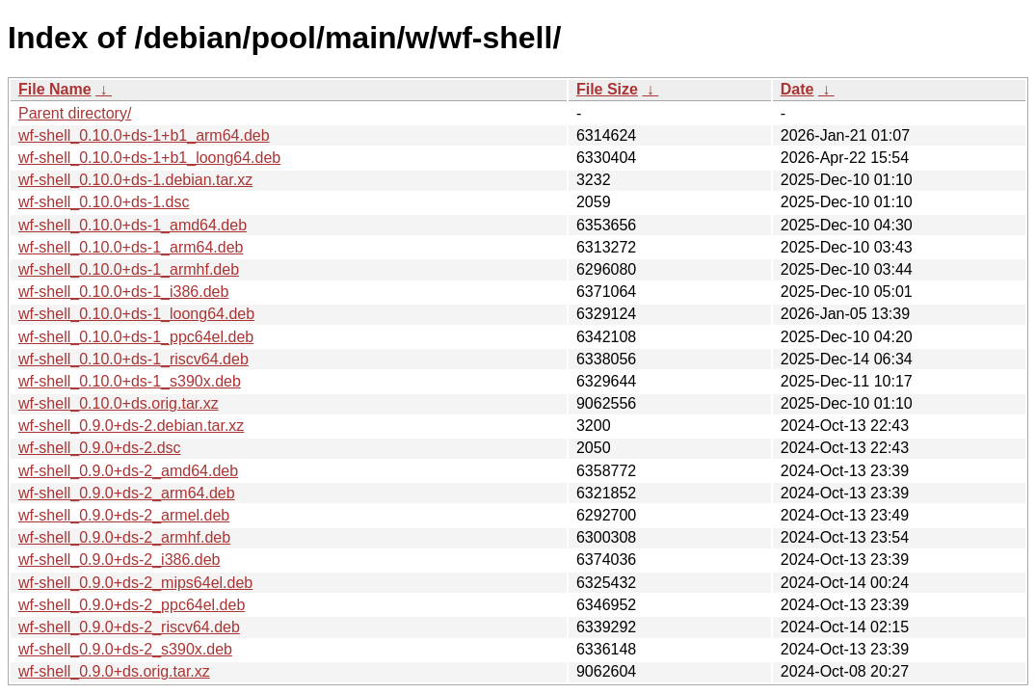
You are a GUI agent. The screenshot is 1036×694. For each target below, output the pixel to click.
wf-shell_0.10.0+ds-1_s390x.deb (129, 381)
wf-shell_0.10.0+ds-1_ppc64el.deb (135, 337)
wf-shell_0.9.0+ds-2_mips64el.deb (135, 582)
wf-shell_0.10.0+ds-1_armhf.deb (128, 269)
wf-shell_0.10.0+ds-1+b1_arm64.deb (144, 135)
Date (797, 89)
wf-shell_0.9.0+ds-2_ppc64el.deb (131, 605)
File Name (55, 89)
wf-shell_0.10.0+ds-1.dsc (103, 202)
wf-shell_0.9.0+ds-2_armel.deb (123, 515)
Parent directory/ (74, 113)
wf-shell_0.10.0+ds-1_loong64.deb (136, 314)
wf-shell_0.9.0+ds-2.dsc (99, 448)
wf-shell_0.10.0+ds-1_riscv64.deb (133, 359)
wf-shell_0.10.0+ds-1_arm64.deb (130, 247)
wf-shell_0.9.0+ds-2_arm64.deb (126, 493)
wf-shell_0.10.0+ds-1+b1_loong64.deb (149, 157)
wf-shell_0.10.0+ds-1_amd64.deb (132, 225)
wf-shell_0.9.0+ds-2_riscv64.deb (129, 627)
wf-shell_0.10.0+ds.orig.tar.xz (118, 403)
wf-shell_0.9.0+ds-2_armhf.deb (124, 537)
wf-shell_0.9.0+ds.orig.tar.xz (114, 671)
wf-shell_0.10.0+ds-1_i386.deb (123, 291)
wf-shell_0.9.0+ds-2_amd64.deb (128, 471)
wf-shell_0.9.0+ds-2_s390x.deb (125, 649)
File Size (607, 89)
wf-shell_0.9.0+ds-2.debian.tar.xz (131, 425)
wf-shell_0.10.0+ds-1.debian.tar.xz (135, 180)
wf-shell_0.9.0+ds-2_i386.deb (119, 559)
